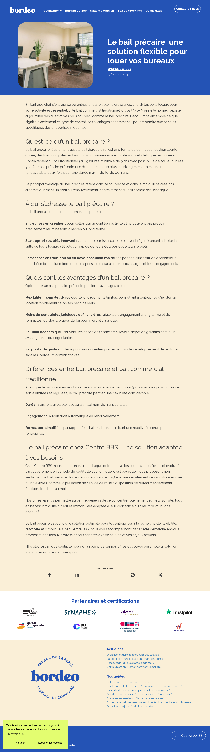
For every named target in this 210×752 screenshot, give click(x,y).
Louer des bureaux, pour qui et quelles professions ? (138, 690)
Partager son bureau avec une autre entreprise (135, 658)
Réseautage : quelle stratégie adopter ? (130, 662)
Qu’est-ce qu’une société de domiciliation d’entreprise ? (140, 694)
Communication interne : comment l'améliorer (134, 667)
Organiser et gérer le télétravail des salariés (133, 654)
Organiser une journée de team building (131, 706)
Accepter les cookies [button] (50, 742)
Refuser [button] (20, 742)
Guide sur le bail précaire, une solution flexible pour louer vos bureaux (149, 702)
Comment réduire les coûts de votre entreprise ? (136, 698)
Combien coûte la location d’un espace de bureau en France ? (144, 686)
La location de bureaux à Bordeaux (128, 682)
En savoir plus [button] (15, 733)
